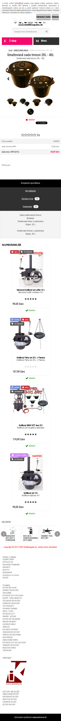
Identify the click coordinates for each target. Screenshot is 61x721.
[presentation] (8, 79)
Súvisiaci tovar (31, 199)
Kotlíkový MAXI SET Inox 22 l (31, 425)
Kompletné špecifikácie (30, 183)
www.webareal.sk (39, 717)
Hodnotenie (30, 206)
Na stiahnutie (30, 191)
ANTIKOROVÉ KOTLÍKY (10, 697)
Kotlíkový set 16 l (31, 493)
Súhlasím (55, 17)
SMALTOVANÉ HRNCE (21, 50)
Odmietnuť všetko (43, 17)
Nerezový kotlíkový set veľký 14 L (31, 290)
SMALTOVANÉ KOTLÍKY (11, 694)
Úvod (10, 50)
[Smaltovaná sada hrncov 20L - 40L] (31, 79)
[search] (46, 31)
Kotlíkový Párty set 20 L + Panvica (31, 357)
